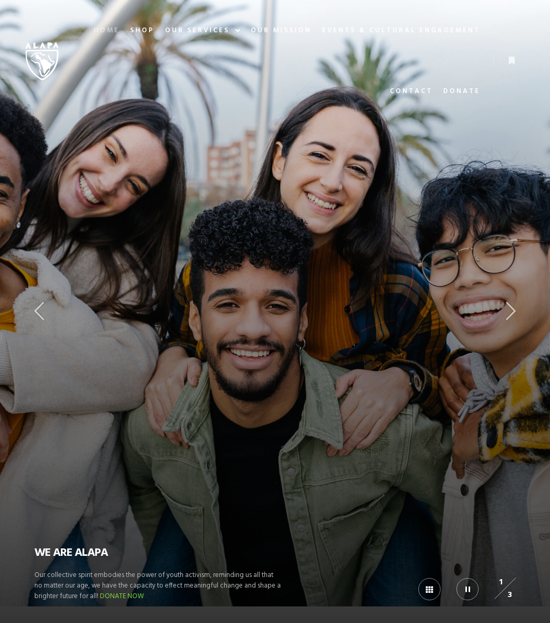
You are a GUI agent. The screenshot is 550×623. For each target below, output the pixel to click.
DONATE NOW (122, 596)
